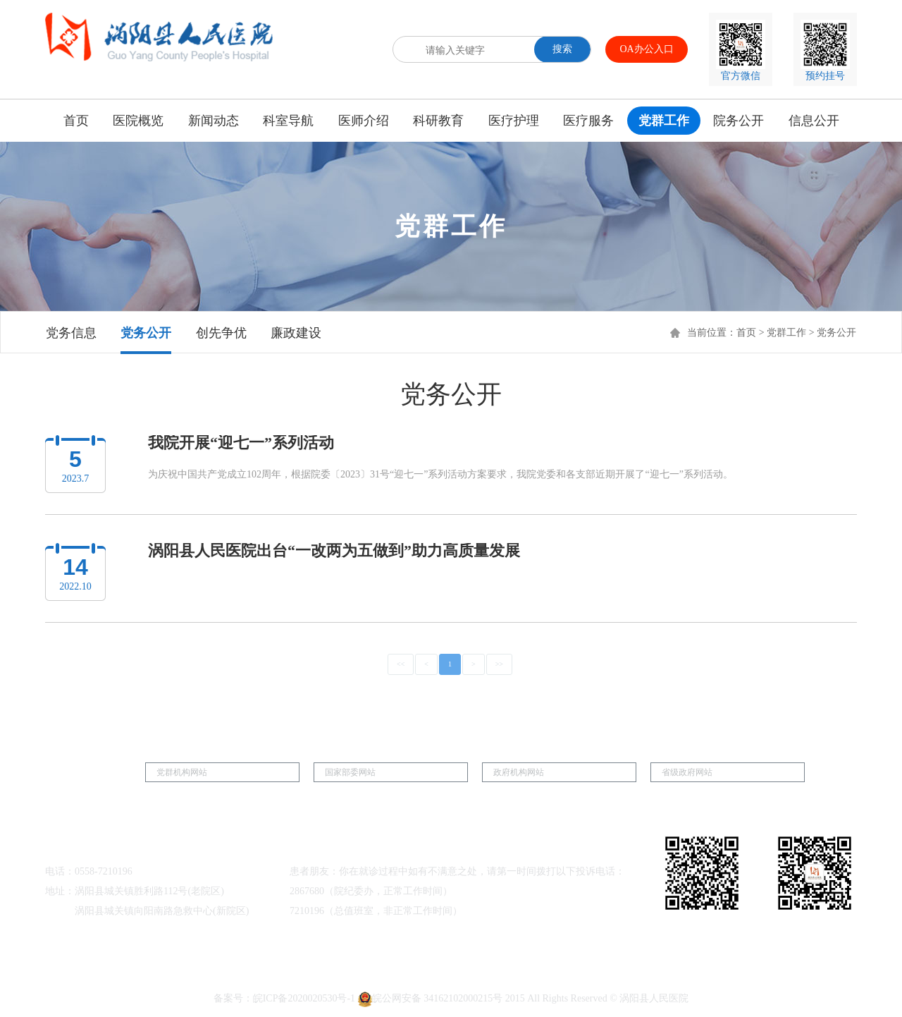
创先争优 (221, 333)
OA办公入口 (646, 49)
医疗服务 (588, 121)
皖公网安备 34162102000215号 (430, 998)
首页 (76, 121)
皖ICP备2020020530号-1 (304, 998)
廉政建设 (296, 333)
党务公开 (146, 333)
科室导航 (288, 121)
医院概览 (138, 121)
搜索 (562, 49)
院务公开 (738, 121)
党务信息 (71, 333)
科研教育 (438, 121)
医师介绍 (363, 121)
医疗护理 (513, 121)
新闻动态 (213, 121)
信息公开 (814, 121)
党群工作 (663, 121)
